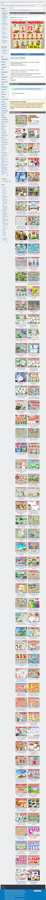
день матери (4, 144)
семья (2, 154)
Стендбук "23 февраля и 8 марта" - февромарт (33, 526)
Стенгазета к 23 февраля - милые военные (21, 581)
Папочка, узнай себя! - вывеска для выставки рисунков (21, 325)
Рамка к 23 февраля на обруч (21, 241)
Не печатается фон (5, 188)
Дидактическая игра (4, 89)
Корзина (4, 51)
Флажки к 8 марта (21, 484)
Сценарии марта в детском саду (5, 212)
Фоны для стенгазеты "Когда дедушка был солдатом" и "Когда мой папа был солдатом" (33, 512)
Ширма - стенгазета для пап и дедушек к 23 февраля (21, 795)
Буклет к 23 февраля (33, 497)
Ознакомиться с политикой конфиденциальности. (14, 898)
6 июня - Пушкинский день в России (33, 426)
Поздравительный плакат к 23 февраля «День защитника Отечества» (21, 297)
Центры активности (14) (4, 33)
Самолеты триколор (33, 766)
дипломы (3, 174)
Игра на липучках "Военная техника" (21, 369)
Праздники (23, 5)
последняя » (4, 239)
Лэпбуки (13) (5, 12)
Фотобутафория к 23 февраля (21, 767)
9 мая (6, 159)
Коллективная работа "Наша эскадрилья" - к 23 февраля (21, 553)
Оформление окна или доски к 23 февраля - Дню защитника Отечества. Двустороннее (21, 781)
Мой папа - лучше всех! (34, 708)
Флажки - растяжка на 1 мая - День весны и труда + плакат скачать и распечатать (33, 694)
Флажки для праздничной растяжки (21, 665)
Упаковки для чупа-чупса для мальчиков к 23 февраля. (21, 512)
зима (3, 64)
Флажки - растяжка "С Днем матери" (34, 837)
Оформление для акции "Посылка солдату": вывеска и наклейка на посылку (21, 810)
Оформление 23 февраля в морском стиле (21, 255)
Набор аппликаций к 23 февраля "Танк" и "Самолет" (21, 140)
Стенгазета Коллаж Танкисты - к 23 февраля (33, 485)
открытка (3, 161)
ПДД (6, 168)
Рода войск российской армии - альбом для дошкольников (21, 738)
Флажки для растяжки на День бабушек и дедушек (21, 866)
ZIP (35, 107)
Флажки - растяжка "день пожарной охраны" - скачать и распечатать (21, 709)
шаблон (2, 168)
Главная (2, 5)
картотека (4, 119)
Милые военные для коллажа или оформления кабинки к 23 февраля (34, 609)
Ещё (7, 175)
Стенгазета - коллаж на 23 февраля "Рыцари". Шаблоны (34, 795)
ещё (7, 241)
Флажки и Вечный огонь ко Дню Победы (21, 454)
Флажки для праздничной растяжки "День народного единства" (33, 852)
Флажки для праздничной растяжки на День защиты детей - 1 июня (21, 440)
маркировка (3, 169)
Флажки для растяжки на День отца (33, 866)
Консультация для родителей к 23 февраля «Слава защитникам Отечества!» (21, 213)
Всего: (7, 181)
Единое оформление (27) (4, 29)
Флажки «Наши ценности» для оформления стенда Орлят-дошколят (21, 268)
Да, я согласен (37, 890)
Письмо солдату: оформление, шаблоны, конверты (33, 624)
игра (3, 97)
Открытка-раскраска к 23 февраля (21, 540)
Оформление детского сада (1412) (5, 15)
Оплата (18, 5)
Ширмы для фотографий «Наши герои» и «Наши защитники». (33, 355)
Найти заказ (4, 53)
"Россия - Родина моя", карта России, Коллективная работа (21, 852)
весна (3, 94)
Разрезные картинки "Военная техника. (21, 526)
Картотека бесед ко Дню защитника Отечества (21, 651)
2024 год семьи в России (4, 233)
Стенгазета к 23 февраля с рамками (34, 568)
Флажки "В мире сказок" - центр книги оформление (33, 581)
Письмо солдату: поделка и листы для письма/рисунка (21, 471)
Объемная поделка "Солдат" (33, 312)
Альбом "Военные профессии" (21, 498)
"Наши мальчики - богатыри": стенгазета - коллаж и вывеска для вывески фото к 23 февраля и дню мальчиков (34, 183)
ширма (3, 133)
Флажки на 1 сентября (34, 679)
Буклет (3, 137)
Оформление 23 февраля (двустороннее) (33, 241)
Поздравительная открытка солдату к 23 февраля (34, 140)
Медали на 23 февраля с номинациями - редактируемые (33, 723)
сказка (6, 155)
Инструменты (13, 5)
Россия (3, 157)
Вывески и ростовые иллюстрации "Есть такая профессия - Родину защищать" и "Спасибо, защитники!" (33, 198)
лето (6, 135)
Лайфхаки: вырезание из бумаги (5, 216)
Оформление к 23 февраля (34, 383)
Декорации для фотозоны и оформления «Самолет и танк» (21, 340)
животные (3, 149)
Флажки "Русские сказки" (21, 282)
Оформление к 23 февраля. (21, 383)
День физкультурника (34, 469)
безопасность (4, 139)
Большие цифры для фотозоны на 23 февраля (21, 638)
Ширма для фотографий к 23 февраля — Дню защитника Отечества (33, 227)
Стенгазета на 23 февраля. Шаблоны (21, 824)
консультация (4, 142)
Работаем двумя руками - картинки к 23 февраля (33, 738)
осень (3, 79)
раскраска (3, 147)
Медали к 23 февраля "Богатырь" (34, 780)
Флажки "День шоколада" (21, 425)
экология (3, 160)
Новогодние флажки (33, 254)
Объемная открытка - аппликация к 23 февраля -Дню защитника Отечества (33, 169)
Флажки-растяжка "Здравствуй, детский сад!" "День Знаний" (21, 694)
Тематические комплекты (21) (5, 25)
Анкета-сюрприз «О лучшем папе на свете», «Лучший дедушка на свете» (21, 227)
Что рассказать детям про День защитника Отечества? (21, 412)
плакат (3, 146)
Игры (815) (4, 10)
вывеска (3, 159)
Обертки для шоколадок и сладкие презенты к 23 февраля (21, 355)
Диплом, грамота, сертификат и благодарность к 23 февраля (33, 753)
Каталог (16, 10)
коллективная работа (4, 101)
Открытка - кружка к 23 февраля (33, 297)
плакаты (3, 132)
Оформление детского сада (24, 10)
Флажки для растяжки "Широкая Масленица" (34, 123)
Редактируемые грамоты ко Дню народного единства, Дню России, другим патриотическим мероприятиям (21, 680)
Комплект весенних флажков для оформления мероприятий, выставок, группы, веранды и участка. (34, 283)
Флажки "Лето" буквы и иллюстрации (21, 126)
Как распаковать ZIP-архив (5, 196)
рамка (6, 161)
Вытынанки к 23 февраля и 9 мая (21, 183)
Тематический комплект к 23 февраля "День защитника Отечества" (21, 882)
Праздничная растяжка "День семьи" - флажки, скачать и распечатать (33, 456)
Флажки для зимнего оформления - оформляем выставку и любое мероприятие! (34, 665)
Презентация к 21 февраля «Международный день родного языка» (21, 154)
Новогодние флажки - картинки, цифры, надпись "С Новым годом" (34, 412)
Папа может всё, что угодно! (21, 312)
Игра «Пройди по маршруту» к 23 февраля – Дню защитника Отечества (34, 154)
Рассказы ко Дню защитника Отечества (21, 623)
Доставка (7, 5)
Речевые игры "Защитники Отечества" (33, 638)
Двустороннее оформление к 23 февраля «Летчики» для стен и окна (34, 212)
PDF (26, 70)
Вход (44, 5)
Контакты (32, 5)
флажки (21, 19)
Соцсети (27, 5)
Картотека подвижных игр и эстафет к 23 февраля (34, 553)
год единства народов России (4, 171)
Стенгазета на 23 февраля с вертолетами (21, 397)
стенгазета (4, 141)
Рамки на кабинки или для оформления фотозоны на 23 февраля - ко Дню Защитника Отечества (21, 198)
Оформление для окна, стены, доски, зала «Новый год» (34, 268)
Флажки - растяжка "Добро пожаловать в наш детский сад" (21, 838)
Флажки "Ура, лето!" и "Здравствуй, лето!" (33, 439)
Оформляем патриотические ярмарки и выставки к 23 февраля (33, 397)
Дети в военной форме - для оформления (21, 752)
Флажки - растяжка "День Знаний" (33, 824)
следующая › (4, 238)
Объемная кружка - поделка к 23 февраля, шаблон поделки (21, 595)
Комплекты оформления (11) (4, 38)
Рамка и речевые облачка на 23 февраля (33, 540)
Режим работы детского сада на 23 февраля (21, 723)
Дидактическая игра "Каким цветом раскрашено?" (33, 882)
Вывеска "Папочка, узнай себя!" (33, 340)
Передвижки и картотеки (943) (4, 42)
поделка (4, 77)
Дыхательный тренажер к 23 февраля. (21, 609)
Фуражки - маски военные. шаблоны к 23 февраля (33, 810)
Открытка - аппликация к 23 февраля (21, 568)
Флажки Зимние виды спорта (34, 651)
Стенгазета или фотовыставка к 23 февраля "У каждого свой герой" (21, 169)
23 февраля (15, 19)
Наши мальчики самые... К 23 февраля (33, 594)
